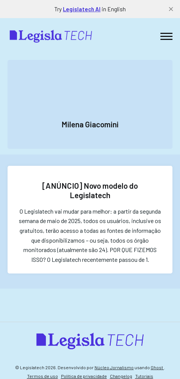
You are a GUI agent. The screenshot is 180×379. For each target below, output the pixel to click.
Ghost (157, 367)
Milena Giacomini (90, 124)
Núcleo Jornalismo (114, 367)
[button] (166, 36)
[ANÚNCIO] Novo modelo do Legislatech (90, 190)
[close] (171, 9)
